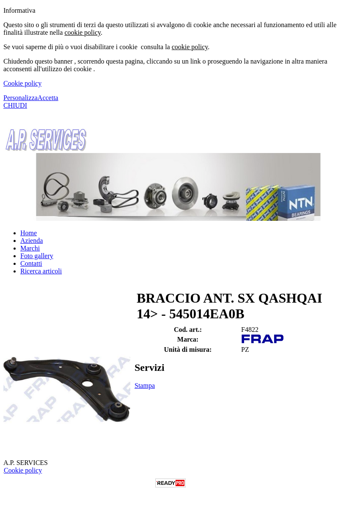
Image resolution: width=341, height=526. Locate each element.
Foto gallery (36, 255)
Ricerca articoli (41, 271)
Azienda (31, 240)
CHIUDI (15, 105)
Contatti (31, 263)
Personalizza (20, 97)
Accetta (48, 97)
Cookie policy (22, 83)
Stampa (145, 385)
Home (28, 233)
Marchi (30, 248)
